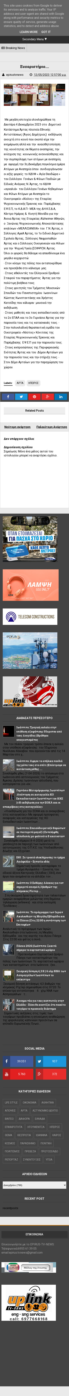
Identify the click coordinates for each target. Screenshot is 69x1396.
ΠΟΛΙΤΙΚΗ (46, 1143)
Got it (46, 32)
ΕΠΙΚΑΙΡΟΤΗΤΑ (13, 1127)
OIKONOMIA (29, 1102)
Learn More (29, 32)
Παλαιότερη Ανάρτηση (51, 427)
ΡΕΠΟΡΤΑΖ (11, 1159)
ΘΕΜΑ (8, 1135)
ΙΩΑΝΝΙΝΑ (41, 1135)
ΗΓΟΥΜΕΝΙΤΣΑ (36, 1127)
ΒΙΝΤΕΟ (9, 1118)
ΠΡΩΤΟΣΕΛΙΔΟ (49, 1151)
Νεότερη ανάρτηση (17, 427)
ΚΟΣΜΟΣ (10, 1143)
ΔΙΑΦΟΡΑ (24, 1118)
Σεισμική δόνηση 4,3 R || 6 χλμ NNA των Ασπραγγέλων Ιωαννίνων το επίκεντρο (41, 975)
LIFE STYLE (11, 1102)
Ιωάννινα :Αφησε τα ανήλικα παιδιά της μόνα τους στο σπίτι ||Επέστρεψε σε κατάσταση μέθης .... (41, 765)
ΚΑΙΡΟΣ (56, 1135)
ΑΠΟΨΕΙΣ (10, 1110)
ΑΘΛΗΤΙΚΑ (48, 1102)
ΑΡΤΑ (20, 383)
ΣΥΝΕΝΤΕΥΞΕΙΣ (32, 1159)
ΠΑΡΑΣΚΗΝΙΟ (28, 1143)
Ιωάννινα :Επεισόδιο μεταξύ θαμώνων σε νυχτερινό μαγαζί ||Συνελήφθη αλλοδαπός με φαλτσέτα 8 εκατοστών (40, 832)
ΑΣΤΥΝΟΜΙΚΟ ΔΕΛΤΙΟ (45, 1110)
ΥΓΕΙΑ (49, 1159)
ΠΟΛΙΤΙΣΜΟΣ (12, 1151)
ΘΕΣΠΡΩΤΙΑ (24, 1135)
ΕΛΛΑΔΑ (40, 1118)
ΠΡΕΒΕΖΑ (30, 1151)
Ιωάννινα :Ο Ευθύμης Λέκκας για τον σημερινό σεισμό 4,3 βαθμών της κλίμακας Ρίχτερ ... (40, 887)
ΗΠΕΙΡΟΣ (33, 383)
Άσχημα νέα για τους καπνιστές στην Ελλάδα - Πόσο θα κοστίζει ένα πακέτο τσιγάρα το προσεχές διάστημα (41, 1005)
